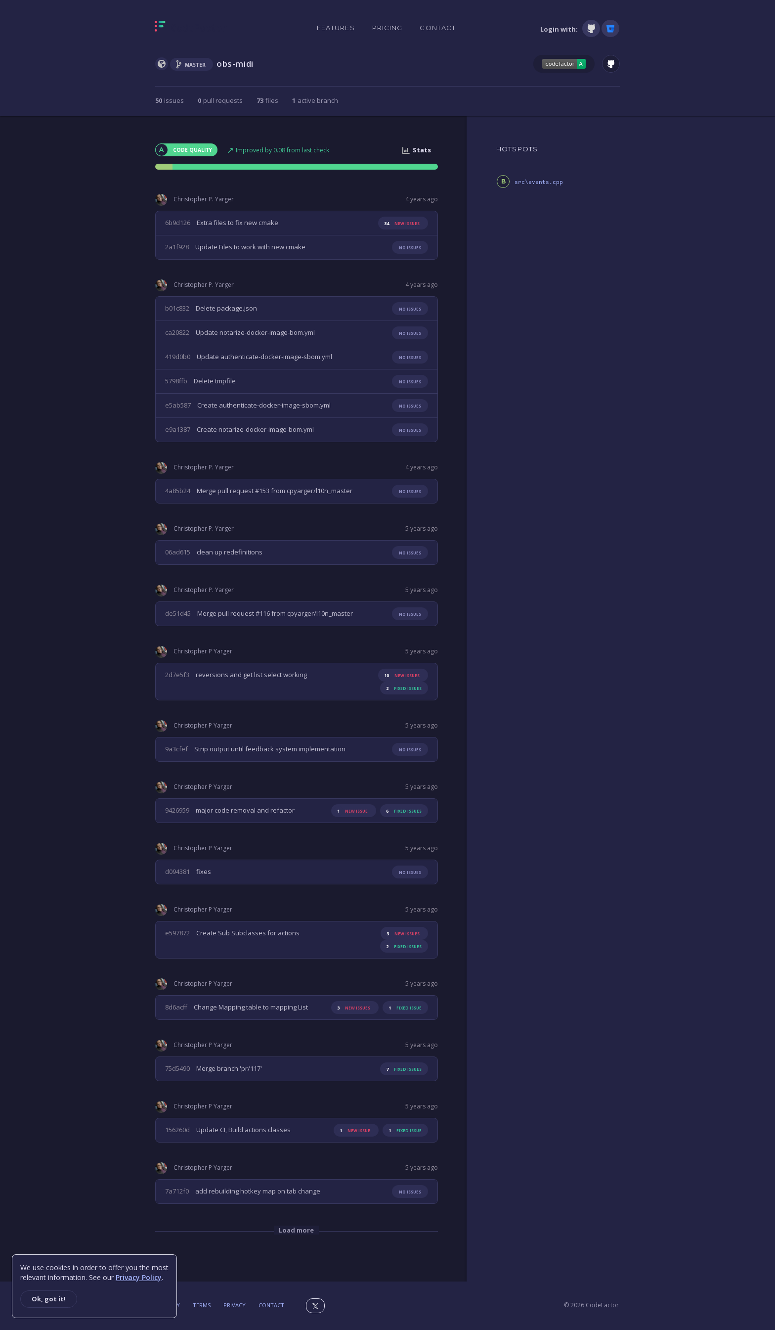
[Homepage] (191, 28)
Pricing (387, 28)
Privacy (234, 1305)
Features (336, 28)
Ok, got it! (49, 1298)
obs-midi (235, 63)
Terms (202, 1305)
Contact (438, 28)
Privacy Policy (139, 1277)
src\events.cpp (539, 182)
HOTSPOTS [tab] (517, 149)
